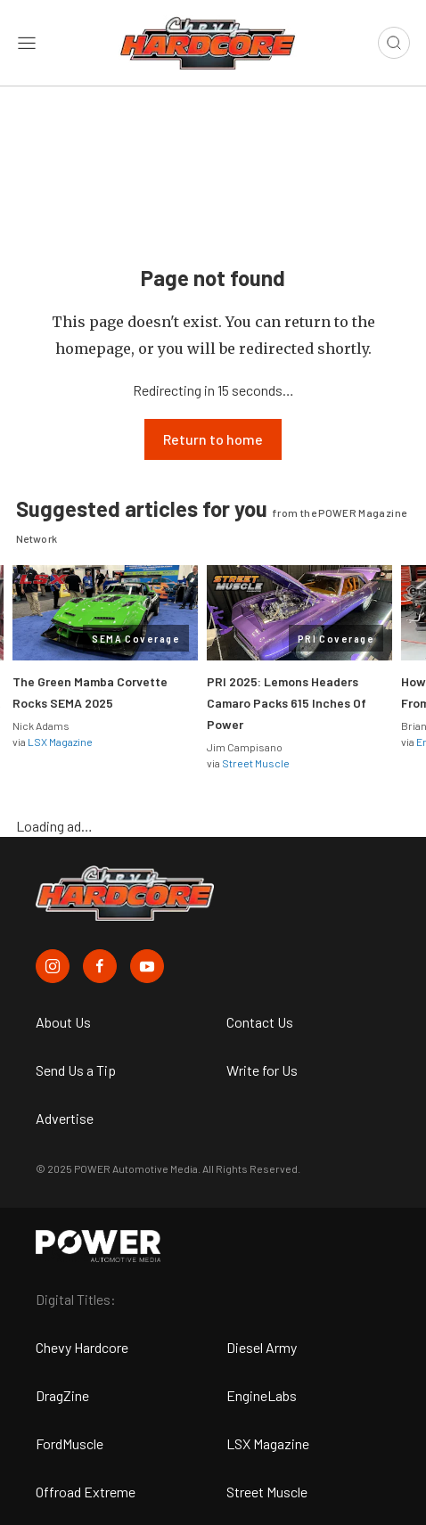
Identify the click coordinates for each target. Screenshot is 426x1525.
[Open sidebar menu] (26, 42)
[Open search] (394, 43)
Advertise (65, 1118)
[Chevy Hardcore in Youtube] (147, 966)
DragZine (62, 1395)
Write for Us (262, 1070)
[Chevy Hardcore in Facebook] (100, 966)
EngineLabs (261, 1395)
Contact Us (259, 1021)
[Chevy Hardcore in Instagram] (53, 966)
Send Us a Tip (76, 1070)
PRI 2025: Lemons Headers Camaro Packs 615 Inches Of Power (286, 703)
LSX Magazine (60, 741)
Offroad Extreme (85, 1491)
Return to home (213, 438)
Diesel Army (261, 1347)
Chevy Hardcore (82, 1347)
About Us (63, 1021)
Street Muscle (256, 763)
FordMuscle (69, 1443)
